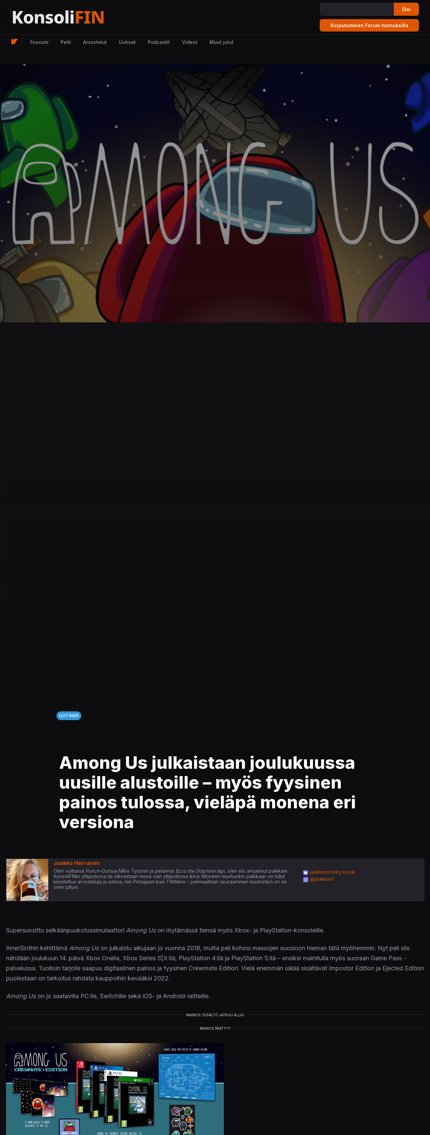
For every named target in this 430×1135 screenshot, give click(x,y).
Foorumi (39, 42)
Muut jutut (221, 42)
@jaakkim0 (322, 879)
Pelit (66, 42)
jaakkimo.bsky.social (332, 872)
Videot (189, 42)
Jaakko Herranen (77, 863)
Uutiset (127, 42)
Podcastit (159, 42)
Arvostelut (95, 42)
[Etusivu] (74, 17)
